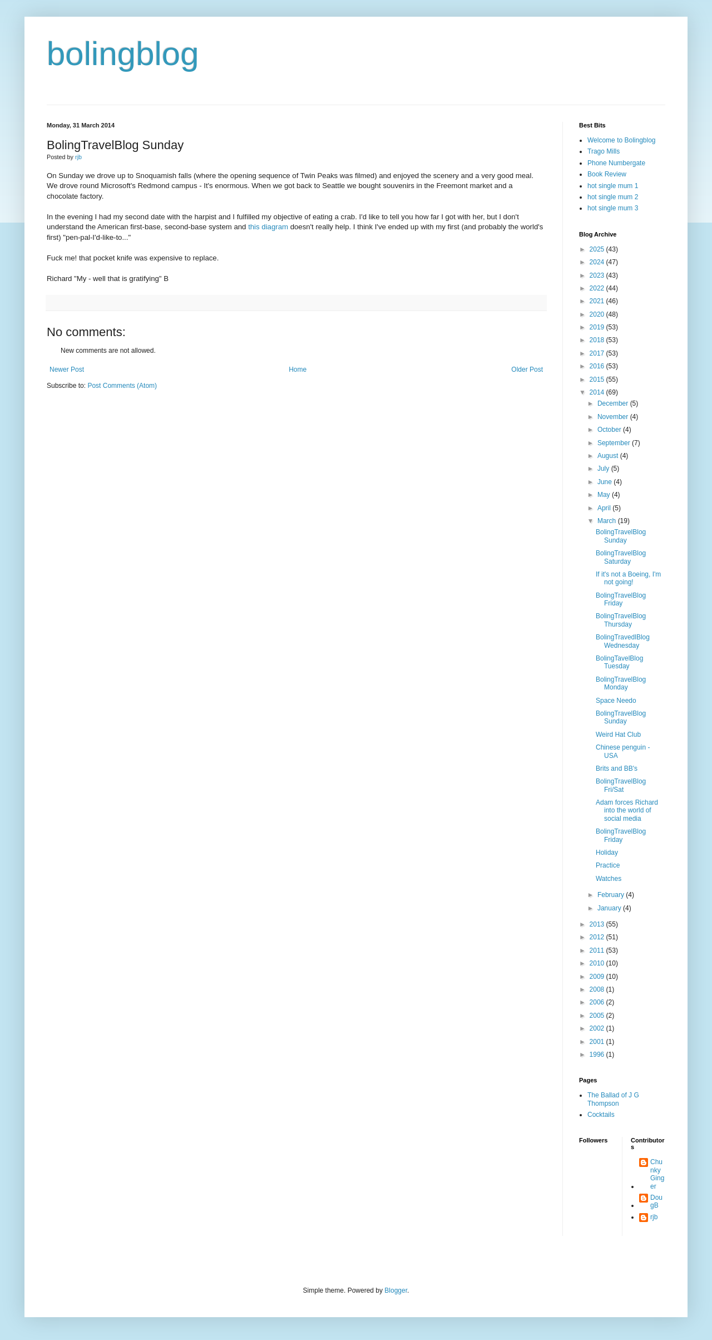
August (608, 456)
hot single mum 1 (612, 186)
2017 (598, 353)
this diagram (268, 227)
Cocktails (601, 1115)
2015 (598, 379)
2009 (598, 977)
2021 (598, 301)
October (610, 429)
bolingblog (123, 53)
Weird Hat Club (618, 734)
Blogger (395, 1290)
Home (297, 369)
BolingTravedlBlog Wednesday (623, 641)
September (614, 443)
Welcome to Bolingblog (621, 140)
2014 (598, 392)
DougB (656, 1201)
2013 (598, 924)
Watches (608, 879)
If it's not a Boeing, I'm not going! (628, 578)
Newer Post (67, 369)
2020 (598, 314)
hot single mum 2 (612, 197)
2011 (598, 950)
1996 (598, 1054)
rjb (653, 1217)
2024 (598, 262)
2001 (598, 1042)
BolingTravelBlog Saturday (621, 557)
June (605, 482)
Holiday (607, 852)
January (610, 908)
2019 (598, 327)
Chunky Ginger (657, 1174)
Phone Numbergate (616, 163)
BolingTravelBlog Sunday (621, 536)
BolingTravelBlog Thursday (621, 620)
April (604, 508)
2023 (598, 275)
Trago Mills (603, 151)
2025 (598, 249)
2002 (598, 1028)
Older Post (527, 369)
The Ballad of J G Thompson (613, 1099)
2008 (598, 989)
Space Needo (616, 701)
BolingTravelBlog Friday (621, 599)
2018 (598, 340)
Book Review (606, 174)
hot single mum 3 (612, 208)
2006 (598, 1002)
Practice (608, 865)
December (613, 403)
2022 (598, 288)
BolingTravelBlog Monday (621, 683)
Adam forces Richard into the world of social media (627, 810)
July (604, 468)
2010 (598, 963)
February (611, 895)
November (613, 417)
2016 (598, 366)
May (604, 495)
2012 (598, 937)
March (607, 521)
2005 (598, 1015)
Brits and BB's (616, 768)
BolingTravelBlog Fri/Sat (621, 785)
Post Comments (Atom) (122, 386)
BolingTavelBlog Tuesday (619, 662)
